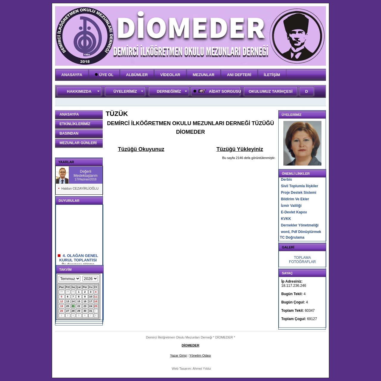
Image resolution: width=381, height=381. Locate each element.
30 (73, 291)
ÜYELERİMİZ (125, 91)
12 (61, 301)
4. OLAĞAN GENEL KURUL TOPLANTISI (78, 259)
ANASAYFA (71, 75)
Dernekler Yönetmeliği (300, 225)
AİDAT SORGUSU (216, 91)
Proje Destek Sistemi (298, 192)
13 (67, 301)
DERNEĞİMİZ (169, 91)
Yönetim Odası (200, 355)
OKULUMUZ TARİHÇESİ (270, 91)
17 (90, 301)
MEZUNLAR (203, 75)
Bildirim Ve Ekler (295, 199)
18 (95, 301)
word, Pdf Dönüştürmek (301, 232)
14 (73, 301)
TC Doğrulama (292, 237)
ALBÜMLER (137, 75)
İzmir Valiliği (291, 206)
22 (78, 306)
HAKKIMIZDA (79, 91)
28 (61, 291)
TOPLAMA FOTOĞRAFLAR (302, 260)
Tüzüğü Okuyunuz (141, 149)
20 (67, 306)
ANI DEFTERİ (239, 75)
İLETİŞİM (272, 75)
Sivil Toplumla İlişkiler (299, 186)
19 (61, 306)
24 (90, 306)
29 (67, 291)
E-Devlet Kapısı (294, 212)
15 (78, 301)
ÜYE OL (104, 75)
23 (84, 306)
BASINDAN (69, 133)
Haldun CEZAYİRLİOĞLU (80, 188)
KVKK (286, 219)
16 (84, 301)
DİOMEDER (190, 345)
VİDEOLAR (170, 75)
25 (95, 306)
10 (90, 296)
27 (67, 310)
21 (73, 306)
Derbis (286, 179)
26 (61, 310)
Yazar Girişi (178, 355)
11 (95, 296)
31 (90, 310)
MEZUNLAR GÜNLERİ (78, 143)
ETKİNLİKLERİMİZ (75, 124)
